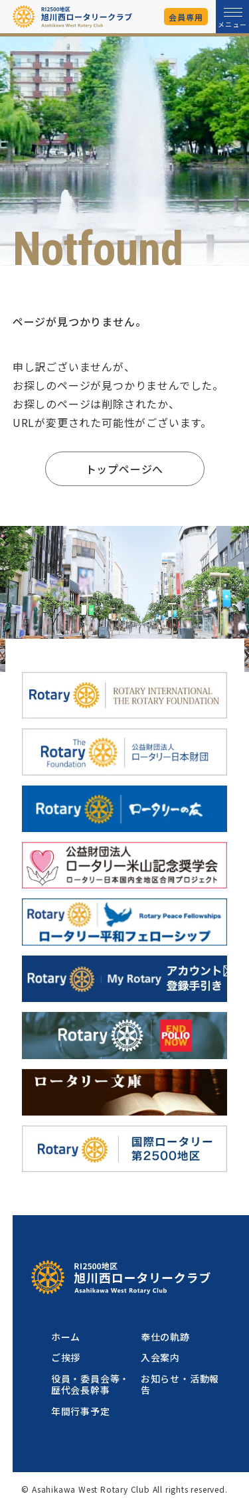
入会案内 (160, 1357)
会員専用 (186, 17)
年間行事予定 (80, 1411)
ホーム (65, 1336)
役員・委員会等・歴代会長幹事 (90, 1384)
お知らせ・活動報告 (180, 1384)
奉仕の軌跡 (165, 1336)
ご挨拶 (65, 1357)
